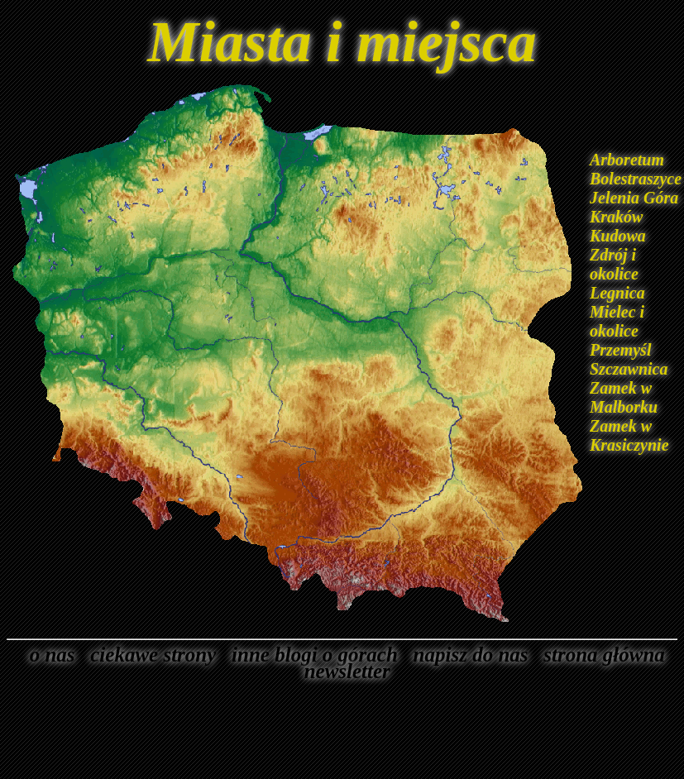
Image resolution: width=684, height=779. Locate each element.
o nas (46, 654)
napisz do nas (465, 654)
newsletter (342, 671)
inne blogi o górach (310, 654)
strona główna (599, 654)
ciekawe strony (148, 654)
